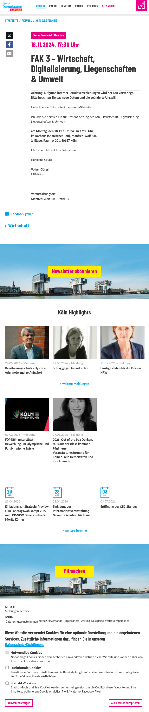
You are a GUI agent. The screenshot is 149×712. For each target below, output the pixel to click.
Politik (79, 6)
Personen (94, 6)
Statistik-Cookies (23, 684)
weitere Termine (76, 531)
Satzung (85, 621)
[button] (9, 35)
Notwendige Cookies (26, 654)
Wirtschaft (18, 225)
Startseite (11, 20)
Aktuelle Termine (46, 20)
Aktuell (36, 6)
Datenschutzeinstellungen (21, 623)
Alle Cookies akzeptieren (125, 704)
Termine (25, 611)
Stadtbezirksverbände (49, 621)
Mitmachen (112, 6)
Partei (50, 6)
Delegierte (97, 621)
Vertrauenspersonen (117, 621)
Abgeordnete (71, 621)
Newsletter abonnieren (74, 271)
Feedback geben (22, 214)
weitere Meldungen (75, 384)
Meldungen (12, 611)
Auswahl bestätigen (19, 704)
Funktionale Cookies (25, 669)
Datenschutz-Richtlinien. (24, 646)
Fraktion (64, 6)
